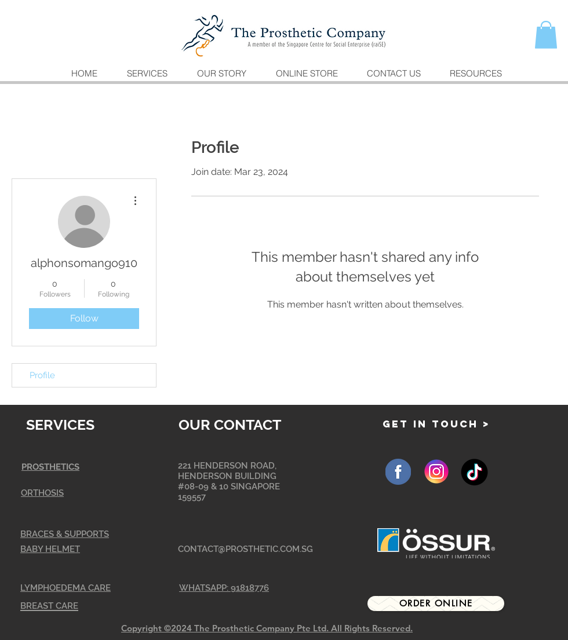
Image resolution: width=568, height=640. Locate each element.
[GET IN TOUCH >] (436, 424)
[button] (546, 35)
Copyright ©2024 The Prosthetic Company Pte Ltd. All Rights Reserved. (267, 628)
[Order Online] (435, 603)
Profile (42, 375)
